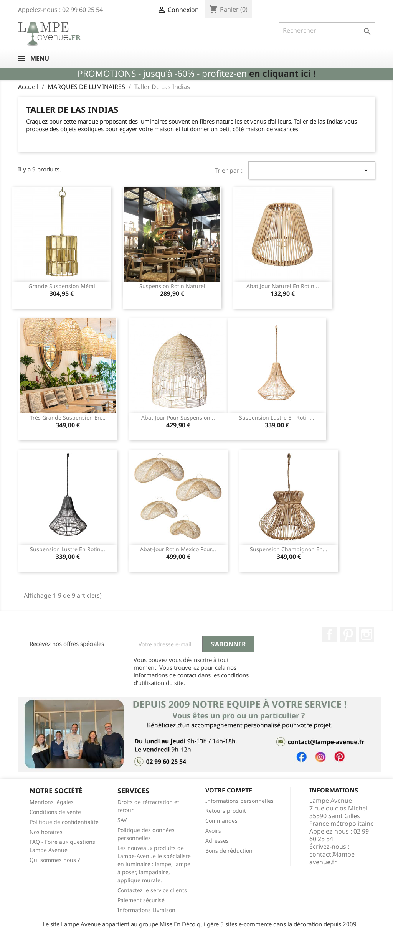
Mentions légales (52, 802)
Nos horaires (46, 831)
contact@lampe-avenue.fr (333, 858)
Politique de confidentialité (64, 821)
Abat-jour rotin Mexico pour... (178, 549)
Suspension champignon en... (288, 549)
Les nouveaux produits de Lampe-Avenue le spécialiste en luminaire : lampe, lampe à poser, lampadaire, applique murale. (154, 864)
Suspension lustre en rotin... (276, 417)
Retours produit (225, 810)
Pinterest (348, 634)
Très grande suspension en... (68, 417)
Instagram (366, 634)
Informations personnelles (239, 800)
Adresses (217, 840)
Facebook (329, 634)
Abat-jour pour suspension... (178, 417)
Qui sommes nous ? (55, 859)
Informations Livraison (146, 910)
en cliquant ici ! (282, 73)
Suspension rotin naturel (172, 286)
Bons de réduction (229, 850)
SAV (122, 820)
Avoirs (213, 830)
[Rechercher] (327, 30)
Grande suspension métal (61, 286)
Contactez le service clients (152, 890)
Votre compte (228, 790)
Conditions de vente (55, 811)
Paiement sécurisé (141, 900)
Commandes (221, 820)
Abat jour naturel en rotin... (282, 286)
